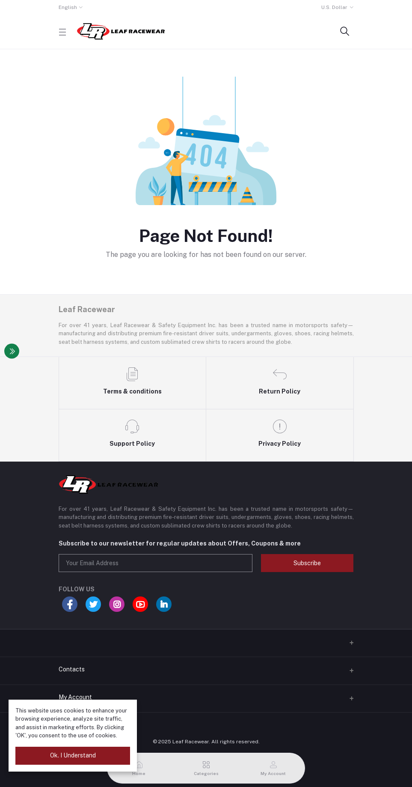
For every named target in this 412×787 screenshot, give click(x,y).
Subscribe (307, 563)
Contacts (72, 669)
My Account (75, 697)
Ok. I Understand (73, 755)
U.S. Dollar (334, 7)
